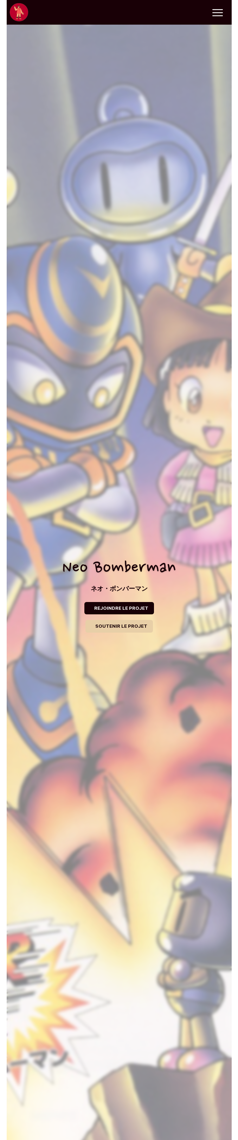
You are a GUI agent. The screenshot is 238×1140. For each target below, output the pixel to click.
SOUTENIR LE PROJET (121, 626)
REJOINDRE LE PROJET (121, 608)
